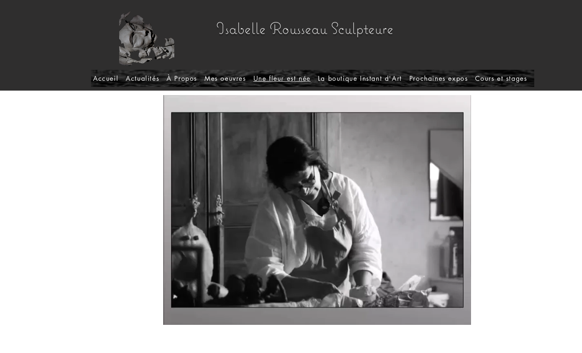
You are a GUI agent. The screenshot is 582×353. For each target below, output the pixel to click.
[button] (225, 78)
